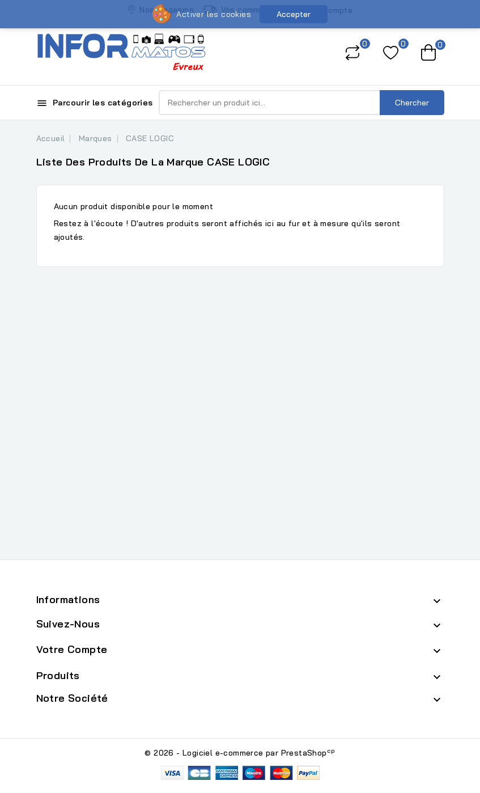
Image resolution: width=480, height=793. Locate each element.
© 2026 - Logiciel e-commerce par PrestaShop (240, 753)
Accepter (294, 14)
